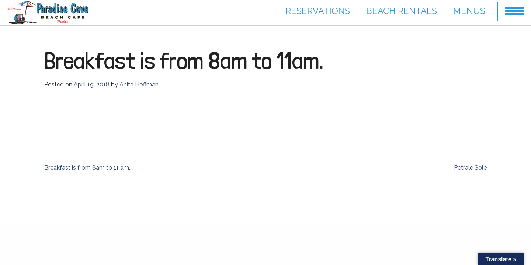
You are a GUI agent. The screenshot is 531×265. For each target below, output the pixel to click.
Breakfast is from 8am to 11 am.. (87, 167)
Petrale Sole (470, 167)
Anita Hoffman (139, 84)
